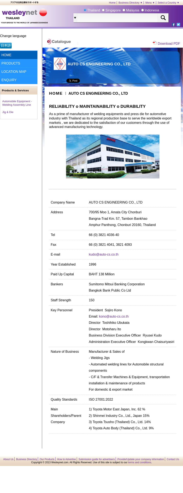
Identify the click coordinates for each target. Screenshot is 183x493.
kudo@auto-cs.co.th (104, 254)
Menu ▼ (150, 2)
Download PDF (169, 43)
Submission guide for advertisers (97, 459)
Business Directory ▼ (130, 2)
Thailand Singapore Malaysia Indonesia (122, 10)
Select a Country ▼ (168, 2)
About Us (8, 459)
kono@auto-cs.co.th (114, 316)
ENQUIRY (9, 80)
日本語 (6, 45)
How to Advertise (66, 459)
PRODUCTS (10, 63)
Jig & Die (7, 112)
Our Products (47, 459)
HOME (6, 55)
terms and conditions (139, 462)
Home (112, 2)
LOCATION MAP (13, 71)
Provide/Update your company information (140, 459)
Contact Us (173, 459)
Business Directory (26, 459)
